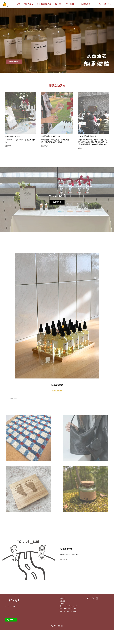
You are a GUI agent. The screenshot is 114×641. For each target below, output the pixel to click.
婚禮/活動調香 (84, 4)
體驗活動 (58, 4)
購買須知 (53, 626)
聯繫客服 (60, 626)
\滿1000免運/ (67, 548)
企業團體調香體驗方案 (87, 136)
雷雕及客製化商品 (44, 4)
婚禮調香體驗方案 (12, 136)
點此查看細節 (57, 391)
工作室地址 (70, 4)
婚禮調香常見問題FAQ (50, 136)
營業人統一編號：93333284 (68, 611)
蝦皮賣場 (62, 601)
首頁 (18, 4)
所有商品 (28, 4)
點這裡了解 (57, 202)
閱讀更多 (8, 146)
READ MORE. (64, 560)
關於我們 (62, 598)
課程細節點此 (13, 62)
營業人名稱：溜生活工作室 (68, 608)
